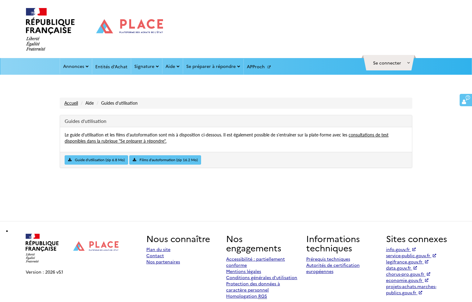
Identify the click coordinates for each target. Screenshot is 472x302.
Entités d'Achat (111, 66)
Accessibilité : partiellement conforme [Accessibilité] (255, 262)
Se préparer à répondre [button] (213, 66)
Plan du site (158, 249)
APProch (259, 66)
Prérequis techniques (328, 259)
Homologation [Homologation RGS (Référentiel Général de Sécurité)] (246, 296)
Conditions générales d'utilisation (261, 277)
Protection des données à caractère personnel (253, 286)
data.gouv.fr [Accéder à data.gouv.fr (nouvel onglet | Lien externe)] (401, 268)
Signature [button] (146, 66)
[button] (388, 62)
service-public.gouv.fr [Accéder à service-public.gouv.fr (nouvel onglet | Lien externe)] (411, 255)
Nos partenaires (163, 261)
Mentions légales (243, 271)
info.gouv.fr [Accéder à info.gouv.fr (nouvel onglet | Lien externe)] (401, 249)
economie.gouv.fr (407, 280)
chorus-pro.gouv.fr (408, 274)
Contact (155, 255)
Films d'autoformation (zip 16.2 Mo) (165, 159)
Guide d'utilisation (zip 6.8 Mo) (96, 159)
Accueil (71, 103)
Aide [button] (172, 66)
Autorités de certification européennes (333, 268)
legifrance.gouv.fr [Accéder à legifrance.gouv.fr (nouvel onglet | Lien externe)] (407, 261)
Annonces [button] (76, 66)
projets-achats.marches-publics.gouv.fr (411, 289)
